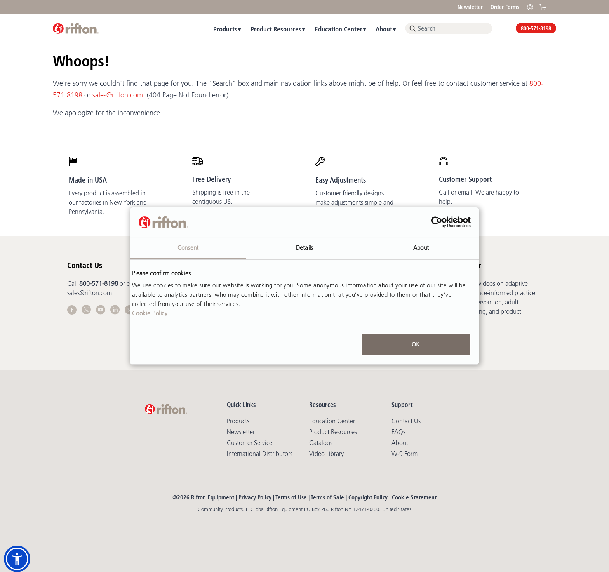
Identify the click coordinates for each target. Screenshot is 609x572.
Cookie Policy (150, 313)
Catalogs (320, 443)
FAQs (398, 432)
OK (415, 344)
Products (225, 29)
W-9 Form (405, 453)
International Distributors (259, 453)
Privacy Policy (254, 497)
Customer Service (249, 443)
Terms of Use (291, 497)
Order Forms (505, 6)
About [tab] (421, 247)
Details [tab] (304, 247)
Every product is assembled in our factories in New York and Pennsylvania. (108, 202)
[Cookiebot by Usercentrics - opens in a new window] (437, 222)
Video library (326, 453)
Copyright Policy (368, 497)
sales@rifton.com (117, 95)
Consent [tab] (187, 247)
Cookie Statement (414, 497)
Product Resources (276, 29)
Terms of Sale (327, 497)
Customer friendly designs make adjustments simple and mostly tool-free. (354, 202)
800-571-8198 (536, 28)
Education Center (338, 29)
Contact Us (406, 421)
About (384, 29)
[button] (17, 559)
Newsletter (470, 6)
